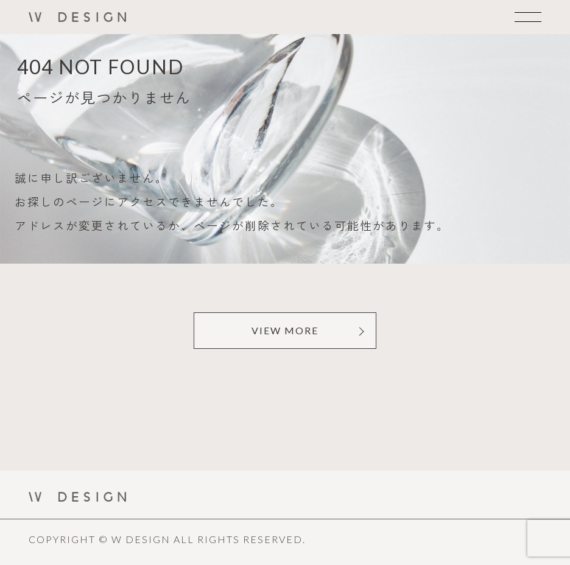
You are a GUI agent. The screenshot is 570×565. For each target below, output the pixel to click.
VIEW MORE (285, 330)
